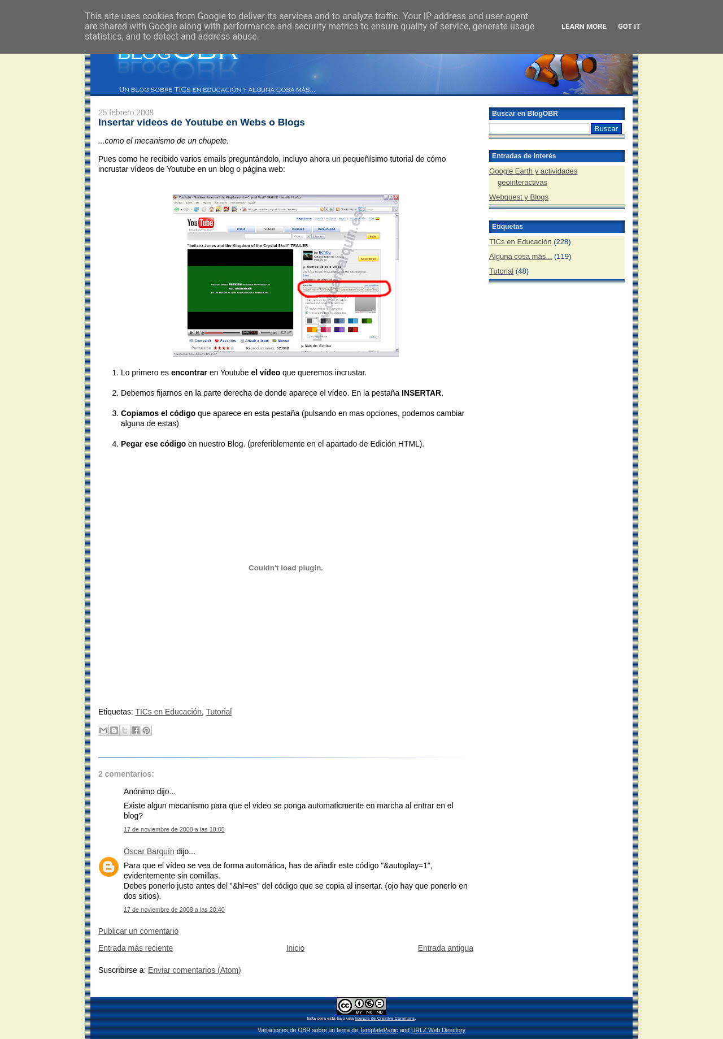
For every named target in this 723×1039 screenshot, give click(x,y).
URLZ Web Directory (438, 1030)
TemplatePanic (378, 1030)
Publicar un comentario (138, 931)
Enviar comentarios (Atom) (194, 970)
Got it (629, 26)
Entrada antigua (445, 948)
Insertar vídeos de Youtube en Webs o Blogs (201, 122)
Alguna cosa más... (520, 256)
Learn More (584, 26)
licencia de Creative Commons (385, 1018)
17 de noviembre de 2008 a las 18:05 (174, 829)
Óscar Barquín (149, 851)
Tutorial (219, 711)
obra (321, 1018)
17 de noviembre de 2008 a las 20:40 (174, 909)
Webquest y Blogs (518, 197)
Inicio (295, 948)
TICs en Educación (168, 711)
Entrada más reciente (135, 948)
